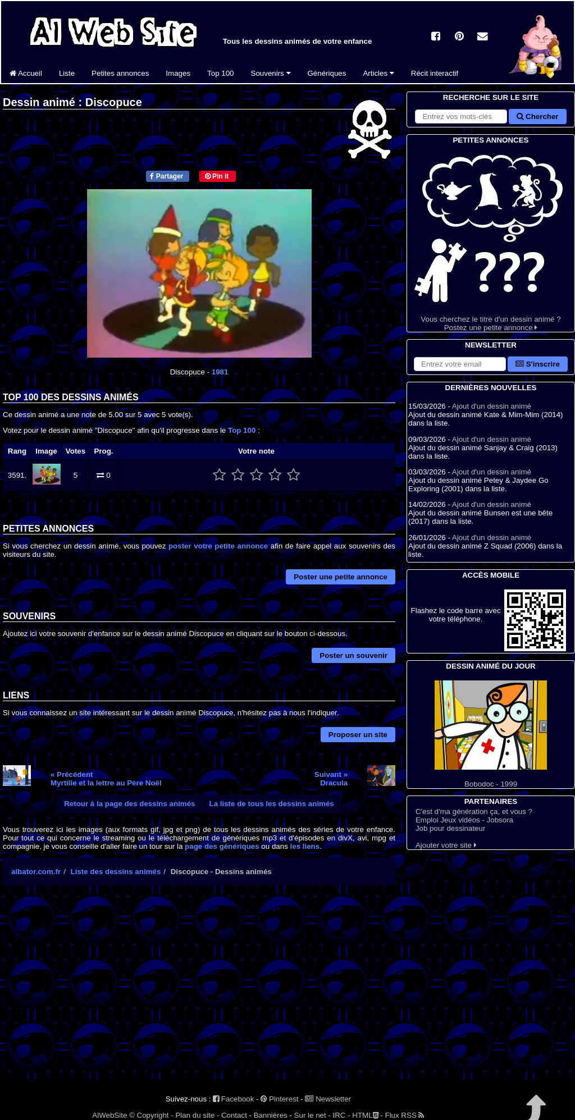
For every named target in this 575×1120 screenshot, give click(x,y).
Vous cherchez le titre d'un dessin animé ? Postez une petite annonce (490, 239)
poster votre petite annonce (218, 546)
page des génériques (222, 846)
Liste (67, 73)
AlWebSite (109, 1115)
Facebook (233, 1099)
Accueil (26, 73)
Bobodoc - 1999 (490, 734)
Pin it (217, 176)
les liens (305, 846)
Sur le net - (312, 1115)
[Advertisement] (199, 992)
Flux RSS (404, 1115)
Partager (166, 176)
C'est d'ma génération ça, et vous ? (474, 811)
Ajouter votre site (446, 845)
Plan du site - (197, 1115)
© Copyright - (151, 1115)
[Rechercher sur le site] (461, 116)
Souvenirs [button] (271, 73)
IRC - (341, 1115)
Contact (234, 1115)
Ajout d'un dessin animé (491, 406)
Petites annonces (120, 73)
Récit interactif (434, 73)
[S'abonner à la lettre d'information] (460, 364)
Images (178, 73)
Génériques (327, 73)
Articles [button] (378, 73)
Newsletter (328, 1099)
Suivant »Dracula (331, 778)
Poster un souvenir (353, 655)
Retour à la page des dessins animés (129, 803)
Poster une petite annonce (340, 577)
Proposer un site (357, 734)
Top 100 (220, 73)
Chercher (537, 116)
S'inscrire (537, 364)
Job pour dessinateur (450, 828)
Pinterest (279, 1099)
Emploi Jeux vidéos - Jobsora (464, 820)
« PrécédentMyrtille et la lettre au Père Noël (106, 778)
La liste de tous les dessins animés (271, 803)
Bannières (271, 1115)
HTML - (367, 1115)
